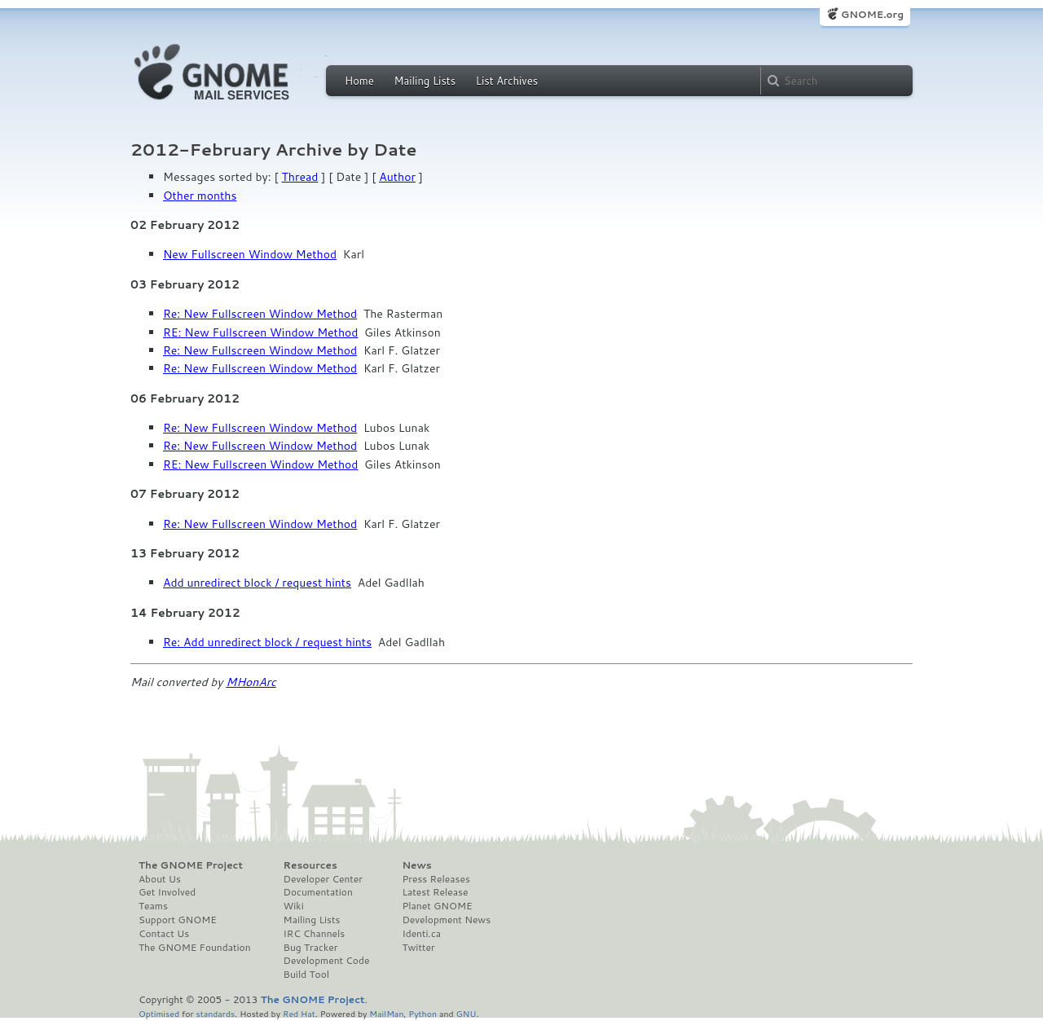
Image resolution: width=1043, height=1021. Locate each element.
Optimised (159, 1013)
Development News (446, 919)
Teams (153, 906)
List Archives (507, 80)
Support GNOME (178, 919)
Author (397, 177)
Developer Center (323, 879)
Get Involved (167, 892)
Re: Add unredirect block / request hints (267, 642)
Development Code (327, 960)
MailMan (386, 1013)
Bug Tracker (311, 947)
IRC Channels (314, 933)
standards (215, 1013)
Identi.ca (421, 933)
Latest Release (435, 892)
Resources (310, 865)
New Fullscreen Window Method (250, 254)
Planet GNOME (437, 906)
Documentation (318, 892)
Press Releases (435, 879)
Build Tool (306, 974)
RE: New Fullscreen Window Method (260, 332)
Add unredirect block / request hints (257, 582)
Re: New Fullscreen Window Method (260, 314)
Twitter (418, 947)
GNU (466, 1013)
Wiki (294, 906)
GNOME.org (872, 14)
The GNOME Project (191, 865)
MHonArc (251, 682)
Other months (199, 195)
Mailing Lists (424, 80)
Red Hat (299, 1013)
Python (422, 1013)
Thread (300, 177)
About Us (160, 879)
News (416, 865)
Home (359, 80)
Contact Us (164, 933)
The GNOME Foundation (195, 947)
